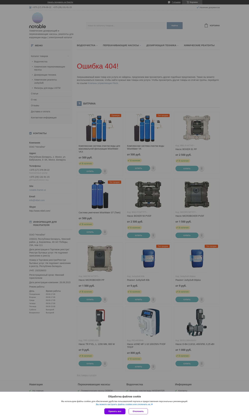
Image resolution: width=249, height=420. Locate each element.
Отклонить (138, 411)
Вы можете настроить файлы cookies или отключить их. (123, 404)
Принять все (114, 411)
